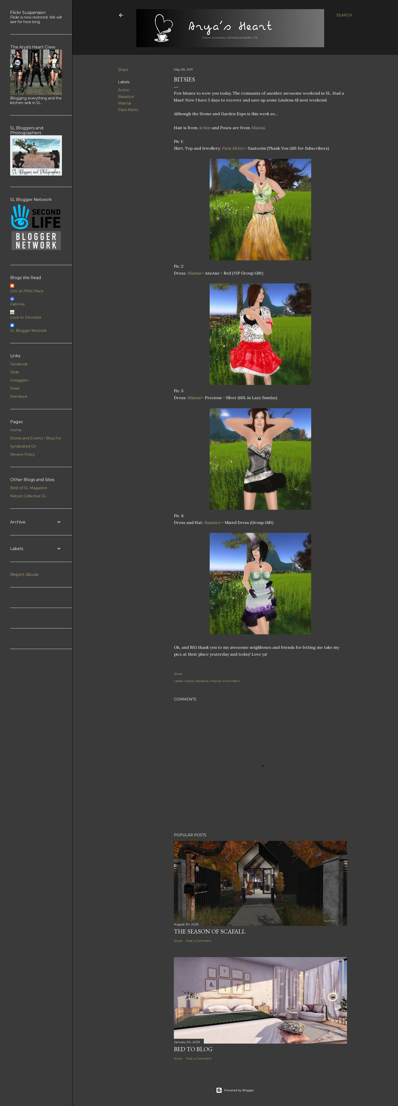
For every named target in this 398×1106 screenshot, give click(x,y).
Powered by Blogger (235, 1090)
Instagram (19, 380)
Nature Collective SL (28, 496)
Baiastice (126, 96)
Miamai (124, 103)
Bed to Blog (193, 1049)
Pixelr (15, 388)
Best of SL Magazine (28, 488)
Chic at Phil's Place (26, 291)
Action (123, 90)
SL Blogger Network (28, 330)
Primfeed (18, 396)
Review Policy (22, 454)
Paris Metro (128, 110)
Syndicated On (23, 446)
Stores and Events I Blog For (35, 438)
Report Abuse (24, 574)
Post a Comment (198, 941)
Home (16, 430)
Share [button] (123, 69)
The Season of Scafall (209, 931)
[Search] (344, 15)
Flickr (14, 372)
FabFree (17, 304)
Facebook (19, 364)
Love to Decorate (25, 317)
